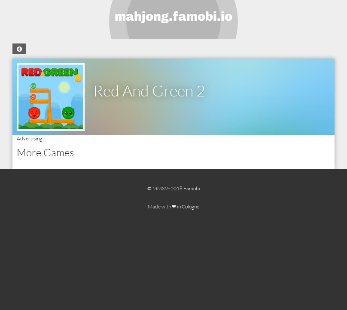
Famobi (191, 188)
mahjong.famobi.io (173, 16)
